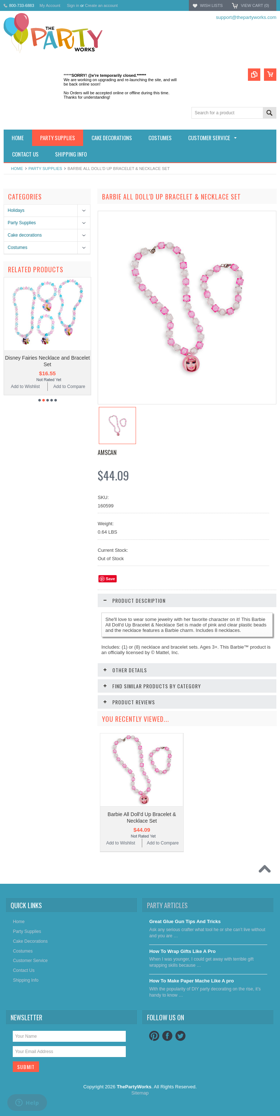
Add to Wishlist (25, 386)
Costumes (17, 247)
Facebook (167, 1036)
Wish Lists (211, 5)
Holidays (16, 210)
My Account (50, 5)
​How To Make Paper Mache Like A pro (191, 981)
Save (110, 579)
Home (17, 168)
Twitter (180, 1036)
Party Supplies (45, 168)
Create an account (101, 5)
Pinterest (154, 1036)
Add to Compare (69, 386)
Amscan (107, 452)
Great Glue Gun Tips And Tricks (185, 921)
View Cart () (255, 5)
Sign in (73, 5)
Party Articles (167, 905)
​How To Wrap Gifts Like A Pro (182, 951)
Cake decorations (25, 235)
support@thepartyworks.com (246, 17)
